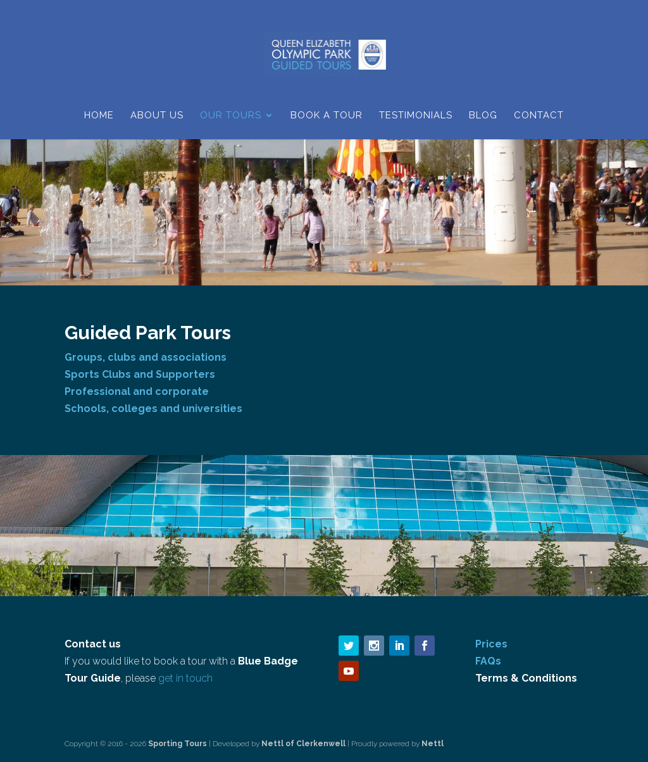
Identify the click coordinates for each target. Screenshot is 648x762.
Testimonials (415, 116)
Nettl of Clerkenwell (303, 743)
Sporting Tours (178, 743)
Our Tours (230, 116)
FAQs (488, 661)
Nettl (432, 743)
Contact (539, 116)
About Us (157, 116)
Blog (483, 116)
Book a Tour (326, 116)
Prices (491, 644)
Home (99, 116)
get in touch (185, 678)
